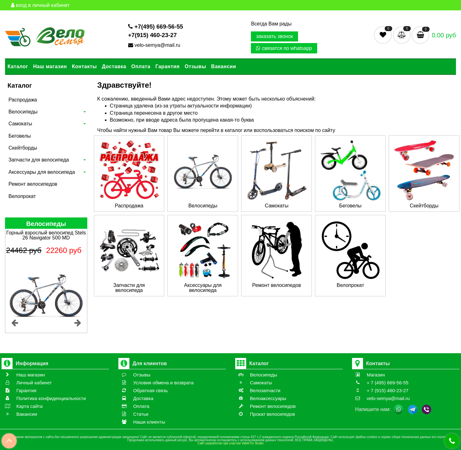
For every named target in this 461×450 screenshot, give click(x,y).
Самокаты (20, 123)
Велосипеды (22, 111)
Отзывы (195, 66)
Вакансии (223, 66)
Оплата (140, 66)
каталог (233, 130)
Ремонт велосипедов (32, 184)
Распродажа (22, 99)
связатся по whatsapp (284, 48)
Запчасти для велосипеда (38, 159)
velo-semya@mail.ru (155, 45)
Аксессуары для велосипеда (41, 172)
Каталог (18, 66)
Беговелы (19, 136)
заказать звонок (274, 36)
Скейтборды (22, 148)
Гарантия (167, 66)
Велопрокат (22, 196)
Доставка (114, 66)
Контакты (84, 66)
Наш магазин (50, 66)
